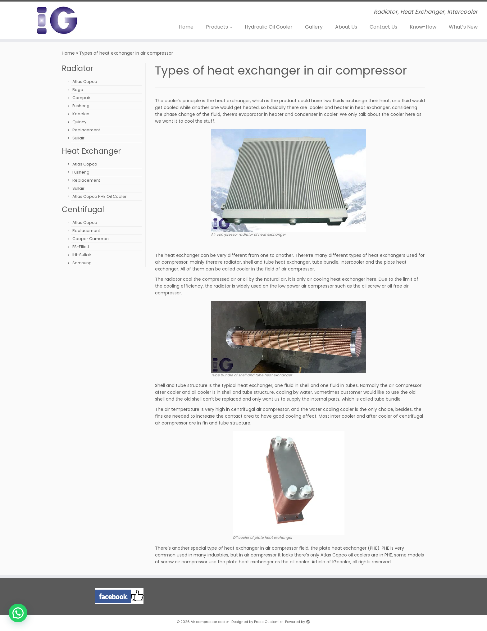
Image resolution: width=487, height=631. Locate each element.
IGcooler (341, 562)
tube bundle (325, 262)
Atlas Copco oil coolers (345, 555)
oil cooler (201, 392)
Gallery (314, 26)
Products (219, 26)
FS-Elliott (80, 247)
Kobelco (80, 114)
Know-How (423, 26)
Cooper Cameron (90, 239)
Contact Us (383, 26)
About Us (346, 26)
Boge (77, 90)
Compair (81, 98)
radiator (232, 262)
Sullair (78, 138)
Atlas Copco (84, 81)
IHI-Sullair (81, 255)
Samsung (82, 263)
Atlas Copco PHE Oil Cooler (99, 196)
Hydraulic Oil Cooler (269, 26)
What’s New (463, 26)
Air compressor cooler (210, 621)
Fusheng (80, 106)
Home (186, 26)
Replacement (86, 130)
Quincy (79, 122)
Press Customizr (268, 621)
